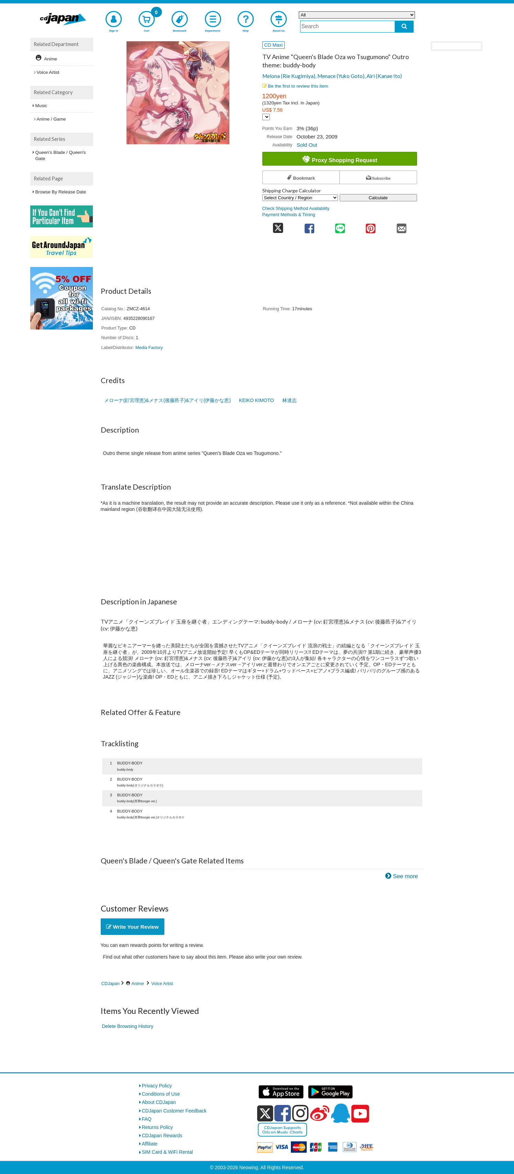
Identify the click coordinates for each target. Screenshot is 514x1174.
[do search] (404, 27)
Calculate (378, 197)
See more (405, 876)
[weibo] (319, 1113)
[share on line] (340, 226)
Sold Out (306, 145)
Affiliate (150, 1144)
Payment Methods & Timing (288, 214)
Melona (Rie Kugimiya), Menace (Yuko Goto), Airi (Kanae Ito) (332, 76)
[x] (265, 1113)
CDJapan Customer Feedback (174, 1111)
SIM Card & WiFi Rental (167, 1152)
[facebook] (282, 1113)
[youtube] (360, 1114)
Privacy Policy (157, 1085)
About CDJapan (159, 1102)
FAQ (147, 1119)
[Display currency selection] (266, 117)
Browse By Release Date (60, 191)
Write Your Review (132, 927)
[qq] (340, 1113)
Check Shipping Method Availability (296, 208)
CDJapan (110, 983)
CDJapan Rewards (162, 1135)
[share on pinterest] (371, 226)
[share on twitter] (278, 226)
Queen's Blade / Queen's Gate (60, 155)
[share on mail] (401, 226)
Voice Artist (162, 983)
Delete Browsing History (127, 1026)
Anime (137, 983)
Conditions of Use (161, 1094)
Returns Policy (157, 1127)
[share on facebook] (309, 226)
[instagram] (300, 1113)
